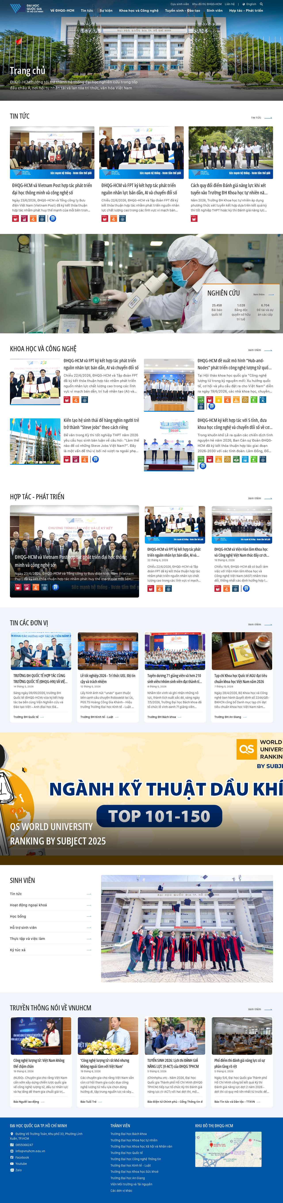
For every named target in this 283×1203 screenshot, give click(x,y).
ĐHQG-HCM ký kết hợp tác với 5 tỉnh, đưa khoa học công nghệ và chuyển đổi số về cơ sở (233, 427)
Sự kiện (106, 10)
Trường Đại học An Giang (128, 1178)
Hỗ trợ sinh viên (50, 927)
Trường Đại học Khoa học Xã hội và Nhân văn (141, 1146)
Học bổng (50, 916)
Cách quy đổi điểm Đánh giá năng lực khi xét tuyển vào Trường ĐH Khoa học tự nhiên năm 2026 (229, 192)
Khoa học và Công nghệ (139, 10)
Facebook (22, 1157)
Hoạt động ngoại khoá (50, 905)
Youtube (21, 1163)
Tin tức (50, 894)
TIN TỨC (261, 117)
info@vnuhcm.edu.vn (30, 1151)
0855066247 (24, 1145)
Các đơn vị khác (121, 1190)
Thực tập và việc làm (50, 938)
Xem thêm (263, 294)
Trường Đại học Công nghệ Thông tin (136, 1159)
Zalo (18, 1170)
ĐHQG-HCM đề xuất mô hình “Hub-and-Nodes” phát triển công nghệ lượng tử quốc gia (234, 367)
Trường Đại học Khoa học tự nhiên (134, 1140)
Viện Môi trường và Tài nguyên (131, 1184)
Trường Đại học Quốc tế (127, 1153)
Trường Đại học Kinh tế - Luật (131, 1165)
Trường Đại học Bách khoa (129, 1134)
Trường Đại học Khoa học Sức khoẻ (135, 1171)
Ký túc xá (50, 950)
